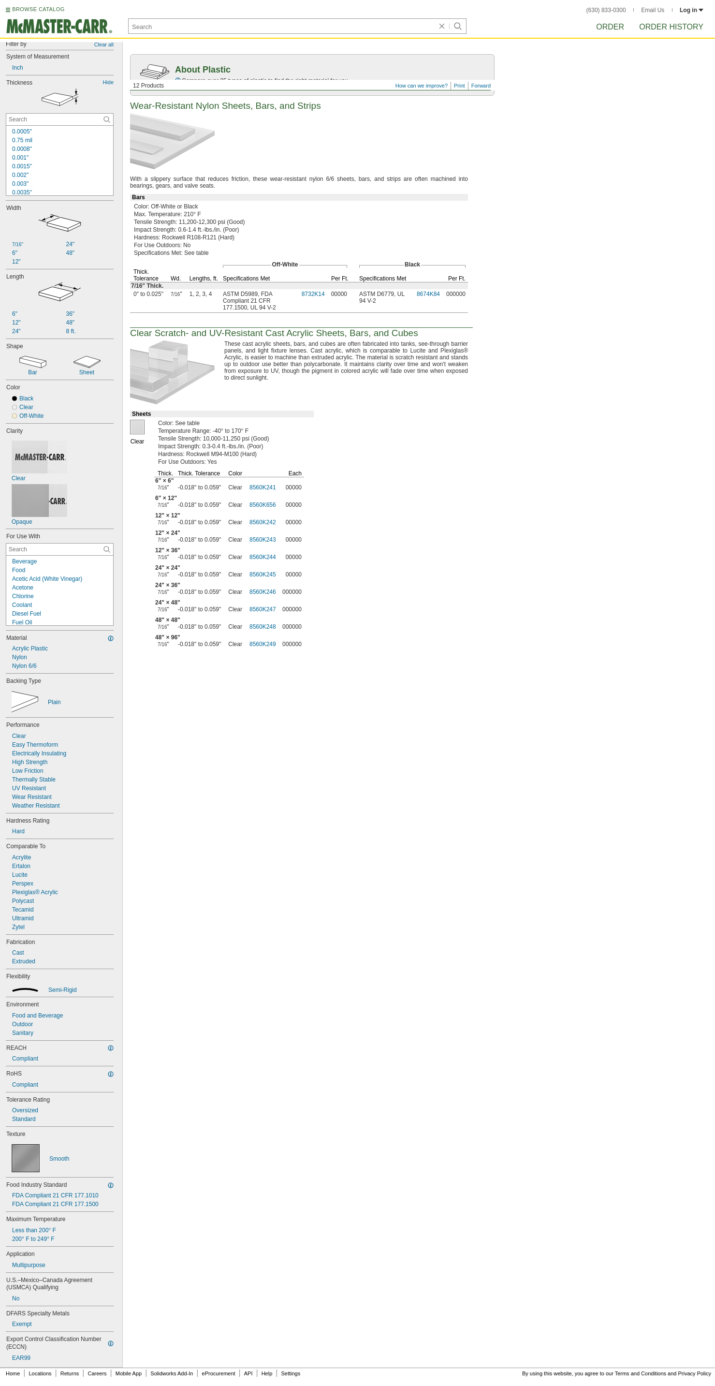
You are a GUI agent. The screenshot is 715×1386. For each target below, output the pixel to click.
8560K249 (262, 644)
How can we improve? (421, 85)
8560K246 (262, 592)
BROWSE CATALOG (38, 9)
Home (13, 1373)
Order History (671, 27)
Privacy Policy (694, 1373)
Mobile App (129, 1373)
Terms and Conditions (640, 1373)
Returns (69, 1373)
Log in (691, 10)
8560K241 (262, 487)
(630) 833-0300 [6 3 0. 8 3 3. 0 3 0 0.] (606, 10)
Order (610, 27)
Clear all (104, 44)
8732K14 (313, 294)
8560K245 (262, 574)
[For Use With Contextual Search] (60, 549)
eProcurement (218, 1373)
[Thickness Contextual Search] (60, 119)
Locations (40, 1373)
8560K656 (262, 504)
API (248, 1373)
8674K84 (428, 294)
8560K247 (262, 609)
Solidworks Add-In (171, 1373)
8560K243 (262, 539)
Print (459, 85)
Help (267, 1373)
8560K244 (262, 557)
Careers (97, 1373)
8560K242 (262, 522)
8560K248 (262, 626)
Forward (481, 85)
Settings (290, 1373)
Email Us (652, 10)
